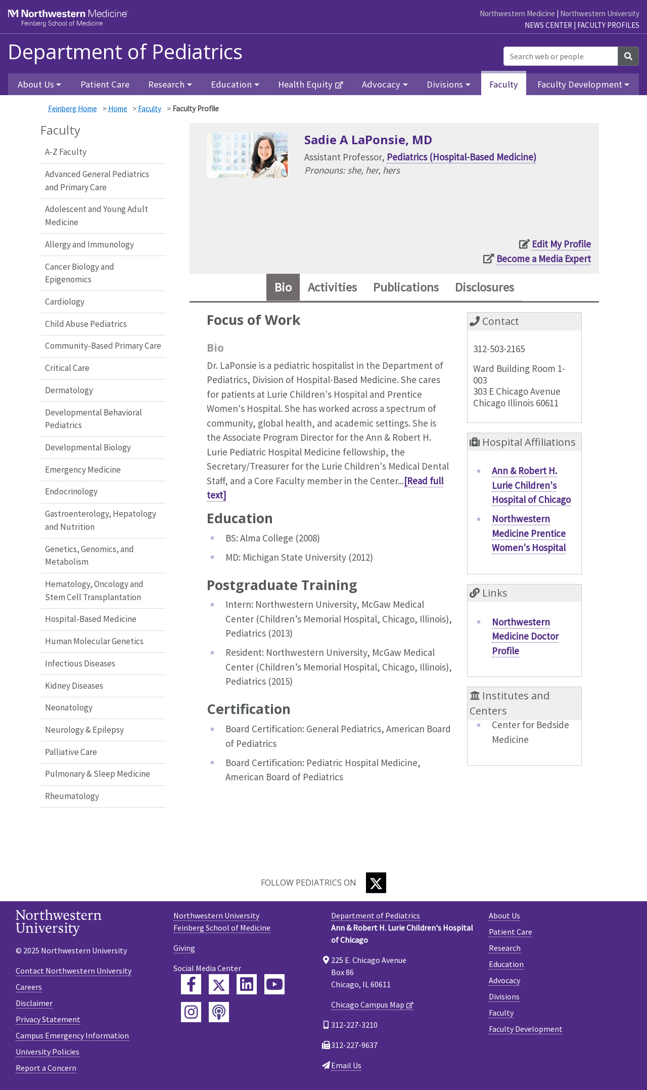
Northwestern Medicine (517, 13)
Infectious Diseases (80, 663)
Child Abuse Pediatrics (86, 323)
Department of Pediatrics (125, 51)
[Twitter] (376, 882)
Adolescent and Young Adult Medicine (96, 215)
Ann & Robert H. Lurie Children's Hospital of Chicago (531, 485)
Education (506, 964)
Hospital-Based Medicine (90, 618)
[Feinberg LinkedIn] (247, 984)
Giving (184, 948)
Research (505, 948)
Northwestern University (599, 13)
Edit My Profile (561, 244)
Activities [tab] (332, 287)
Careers (29, 987)
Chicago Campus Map (367, 1004)
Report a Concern (46, 1068)
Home (117, 108)
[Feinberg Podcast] (219, 1012)
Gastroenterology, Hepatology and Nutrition (100, 520)
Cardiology (64, 301)
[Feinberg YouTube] (274, 984)
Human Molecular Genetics (94, 641)
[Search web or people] (560, 56)
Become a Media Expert (543, 259)
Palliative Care (71, 752)
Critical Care (67, 367)
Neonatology (69, 707)
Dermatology (69, 390)
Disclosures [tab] (484, 287)
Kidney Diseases (74, 685)
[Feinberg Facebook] (191, 984)
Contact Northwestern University (73, 971)
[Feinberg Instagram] (191, 1012)
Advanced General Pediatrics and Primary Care (97, 181)
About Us (504, 915)
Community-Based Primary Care (103, 345)
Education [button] (231, 84)
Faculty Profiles (608, 25)
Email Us (346, 1065)
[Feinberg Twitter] (219, 984)
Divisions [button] (445, 84)
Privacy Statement (48, 1019)
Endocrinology (71, 491)
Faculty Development (526, 1029)
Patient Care (104, 84)
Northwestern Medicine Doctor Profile (525, 636)
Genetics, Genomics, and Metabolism (89, 555)
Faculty (503, 84)
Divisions (504, 996)
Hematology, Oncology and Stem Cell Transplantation (94, 590)
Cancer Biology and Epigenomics (79, 273)
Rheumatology (72, 796)
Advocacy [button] (381, 84)
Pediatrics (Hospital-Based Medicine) (461, 157)
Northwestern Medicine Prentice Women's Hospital (529, 533)
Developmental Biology (88, 447)
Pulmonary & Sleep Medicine (97, 773)
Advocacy (504, 980)
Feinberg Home (72, 108)
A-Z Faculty (65, 151)
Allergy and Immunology (89, 244)
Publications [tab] (406, 287)
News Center (548, 25)
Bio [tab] (283, 287)
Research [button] (166, 84)
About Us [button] (36, 84)
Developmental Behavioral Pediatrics (93, 419)
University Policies (47, 1051)
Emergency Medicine (83, 469)
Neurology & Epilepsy (84, 729)
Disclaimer (34, 1003)
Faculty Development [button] (579, 84)
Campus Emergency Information (72, 1035)
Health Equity (305, 84)
